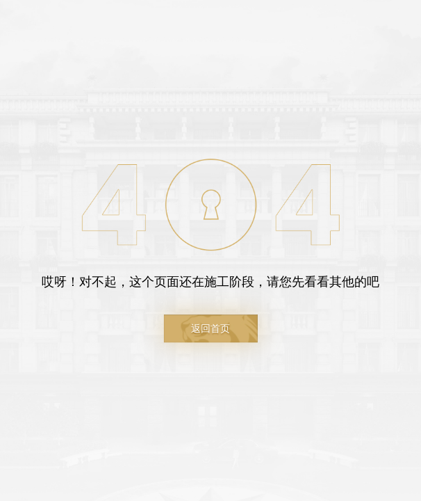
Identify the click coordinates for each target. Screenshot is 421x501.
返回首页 (210, 328)
